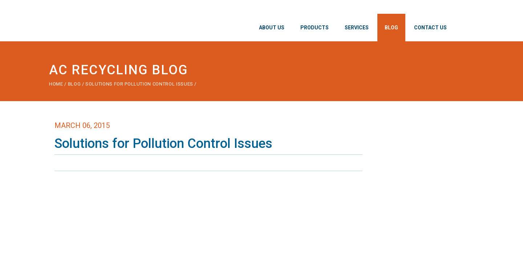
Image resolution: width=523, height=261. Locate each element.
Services (357, 27)
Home (56, 84)
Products (314, 27)
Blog (391, 27)
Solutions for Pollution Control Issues (139, 84)
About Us (271, 27)
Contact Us (430, 27)
